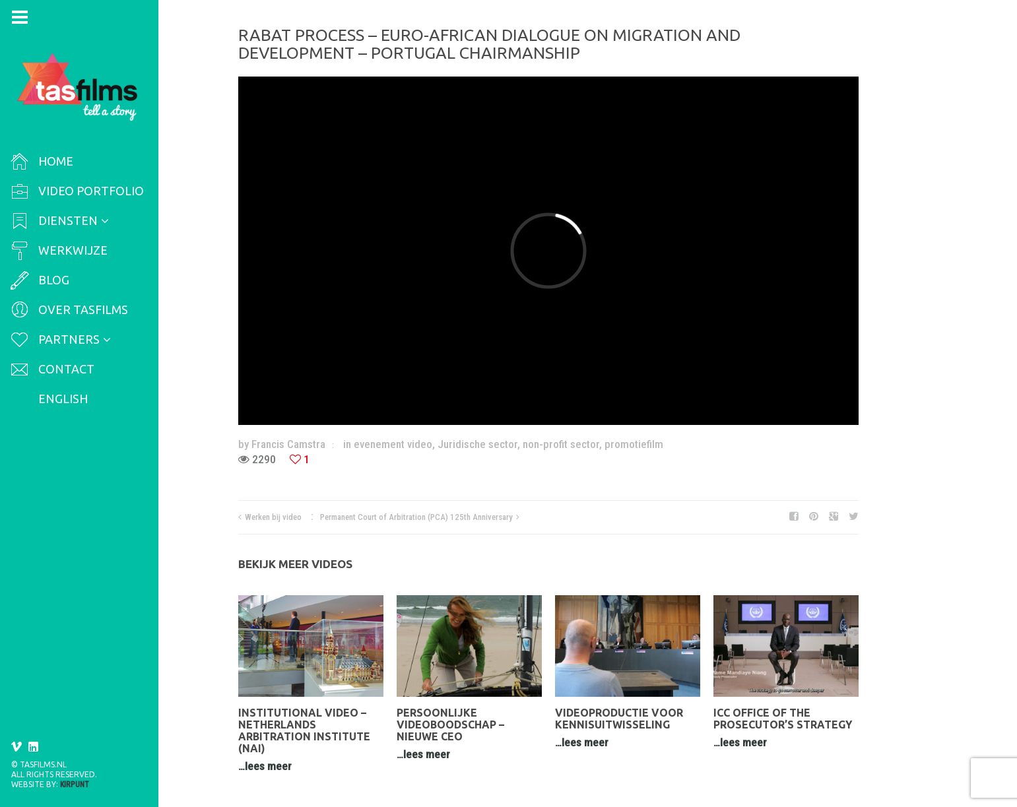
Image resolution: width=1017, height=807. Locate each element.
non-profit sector (561, 444)
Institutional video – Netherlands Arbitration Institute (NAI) (304, 730)
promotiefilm (634, 444)
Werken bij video (273, 517)
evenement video (393, 444)
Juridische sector (477, 444)
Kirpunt (74, 784)
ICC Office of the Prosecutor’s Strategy (782, 718)
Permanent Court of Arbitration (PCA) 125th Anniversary (416, 517)
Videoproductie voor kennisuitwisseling (619, 718)
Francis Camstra (288, 444)
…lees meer (265, 766)
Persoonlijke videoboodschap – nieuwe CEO (450, 724)
